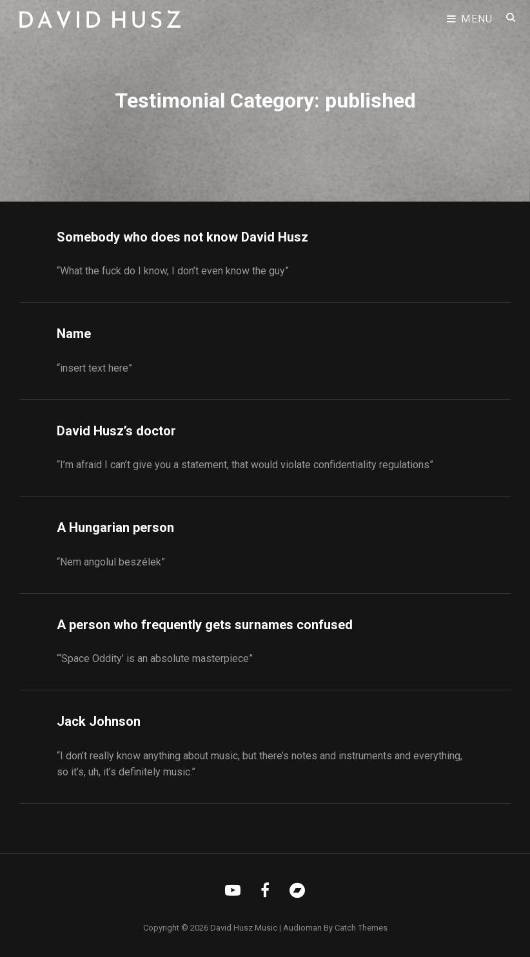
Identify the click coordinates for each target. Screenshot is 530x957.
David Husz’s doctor (116, 431)
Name (74, 333)
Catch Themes (361, 928)
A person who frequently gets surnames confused (205, 624)
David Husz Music (243, 928)
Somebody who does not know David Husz (182, 237)
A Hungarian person (115, 527)
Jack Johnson (99, 721)
